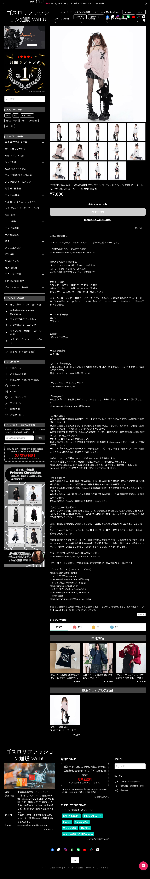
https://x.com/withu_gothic (63, 573)
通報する (141, 615)
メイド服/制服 (12, 228)
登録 (40, 438)
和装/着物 (10, 215)
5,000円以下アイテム (15, 169)
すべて (59, 627)
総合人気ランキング (15, 149)
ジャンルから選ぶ (90, 20)
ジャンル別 (10, 162)
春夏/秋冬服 (11, 268)
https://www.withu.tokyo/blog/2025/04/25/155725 (75, 556)
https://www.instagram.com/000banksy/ (70, 406)
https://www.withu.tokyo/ (62, 386)
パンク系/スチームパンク (18, 182)
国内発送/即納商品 (14, 281)
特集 (7, 241)
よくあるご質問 (83, 12)
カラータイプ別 (13, 274)
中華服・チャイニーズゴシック (21, 202)
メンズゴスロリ (13, 248)
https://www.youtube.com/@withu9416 (69, 592)
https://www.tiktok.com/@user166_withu (70, 599)
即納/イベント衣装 (14, 155)
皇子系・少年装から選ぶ (116, 20)
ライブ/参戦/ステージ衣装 (18, 175)
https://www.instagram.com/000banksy (69, 579)
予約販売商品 (12, 235)
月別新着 (9, 254)
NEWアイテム (12, 261)
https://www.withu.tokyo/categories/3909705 (72, 252)
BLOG (140, 12)
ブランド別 (10, 221)
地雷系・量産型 (13, 188)
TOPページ (66, 12)
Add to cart (98, 211)
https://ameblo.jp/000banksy (64, 586)
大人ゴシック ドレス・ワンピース (22, 208)
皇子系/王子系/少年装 (16, 142)
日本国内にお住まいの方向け (97, 219)
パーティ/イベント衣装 (17, 287)
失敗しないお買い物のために (107, 12)
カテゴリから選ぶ (64, 20)
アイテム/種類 (12, 195)
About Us (129, 12)
